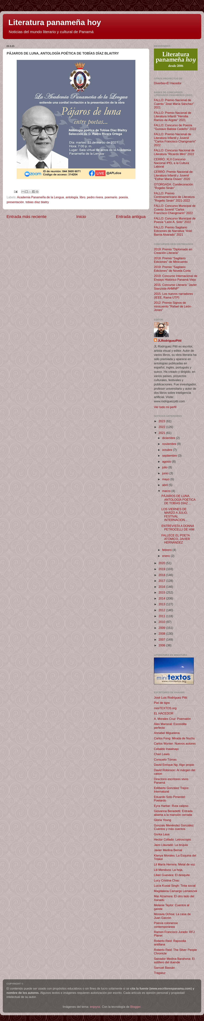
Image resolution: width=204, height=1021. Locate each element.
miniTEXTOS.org (165, 708)
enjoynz (95, 1006)
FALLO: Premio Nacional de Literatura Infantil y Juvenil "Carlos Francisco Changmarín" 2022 (175, 139)
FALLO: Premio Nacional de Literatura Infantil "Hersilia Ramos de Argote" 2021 (172, 116)
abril (165, 485)
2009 (162, 627)
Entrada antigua (131, 216)
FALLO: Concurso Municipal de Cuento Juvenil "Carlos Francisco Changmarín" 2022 (174, 209)
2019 (162, 569)
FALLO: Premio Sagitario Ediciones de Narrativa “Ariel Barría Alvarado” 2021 (173, 231)
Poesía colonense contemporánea (166, 924)
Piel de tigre (162, 702)
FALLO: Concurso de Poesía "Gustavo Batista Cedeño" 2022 (175, 127)
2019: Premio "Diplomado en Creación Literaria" (173, 251)
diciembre (169, 438)
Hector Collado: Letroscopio (172, 839)
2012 (162, 610)
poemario (111, 197)
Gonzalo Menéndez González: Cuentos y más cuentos (174, 827)
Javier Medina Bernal (168, 850)
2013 (162, 604)
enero (166, 555)
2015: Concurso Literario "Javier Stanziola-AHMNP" (175, 286)
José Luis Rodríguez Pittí (170, 697)
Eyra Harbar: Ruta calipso (171, 805)
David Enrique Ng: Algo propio (174, 764)
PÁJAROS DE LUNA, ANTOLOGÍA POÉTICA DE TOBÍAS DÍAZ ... (178, 499)
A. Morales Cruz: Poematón (172, 718)
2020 (162, 563)
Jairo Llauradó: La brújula (171, 845)
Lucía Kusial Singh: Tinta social (174, 885)
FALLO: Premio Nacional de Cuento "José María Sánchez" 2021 (174, 103)
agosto (167, 461)
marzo (166, 491)
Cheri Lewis (162, 754)
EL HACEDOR (163, 713)
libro (82, 197)
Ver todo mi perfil (165, 407)
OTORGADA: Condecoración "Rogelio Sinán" (173, 186)
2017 (162, 580)
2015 (162, 592)
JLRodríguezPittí (170, 340)
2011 (162, 616)
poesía (123, 197)
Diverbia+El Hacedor (168, 83)
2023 (162, 421)
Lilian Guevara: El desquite (172, 875)
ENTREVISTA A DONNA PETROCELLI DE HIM (177, 527)
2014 (162, 598)
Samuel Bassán (164, 967)
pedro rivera (95, 197)
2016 (162, 586)
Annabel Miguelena (167, 733)
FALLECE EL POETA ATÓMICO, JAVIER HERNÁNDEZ (175, 539)
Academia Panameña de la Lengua (40, 197)
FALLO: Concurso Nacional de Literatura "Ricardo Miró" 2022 (174, 152)
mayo (166, 479)
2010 (162, 622)
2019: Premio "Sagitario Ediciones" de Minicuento (170, 260)
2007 (162, 639)
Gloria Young (162, 820)
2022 (162, 427)
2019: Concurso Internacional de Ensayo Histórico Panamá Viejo (175, 277)
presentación (15, 202)
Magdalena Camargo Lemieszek (175, 891)
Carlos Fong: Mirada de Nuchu (174, 738)
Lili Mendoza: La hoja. (168, 869)
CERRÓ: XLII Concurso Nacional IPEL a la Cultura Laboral (171, 163)
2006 (162, 645)
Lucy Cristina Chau (166, 880)
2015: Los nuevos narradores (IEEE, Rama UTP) (173, 295)
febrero (167, 550)
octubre (167, 449)
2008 (162, 633)
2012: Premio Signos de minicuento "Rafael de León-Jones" (173, 306)
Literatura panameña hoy (54, 22)
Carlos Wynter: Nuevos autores (175, 743)
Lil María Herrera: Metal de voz (174, 864)
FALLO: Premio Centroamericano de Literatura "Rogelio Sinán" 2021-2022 (174, 197)
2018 (162, 575)
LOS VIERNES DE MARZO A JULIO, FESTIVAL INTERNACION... (174, 514)
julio (165, 467)
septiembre (170, 455)
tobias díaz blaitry (37, 202)
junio (165, 473)
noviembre (169, 443)
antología (72, 197)
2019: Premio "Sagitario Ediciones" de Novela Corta (172, 268)
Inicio (81, 216)
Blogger (135, 1006)
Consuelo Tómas (165, 759)
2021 (162, 433)
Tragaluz (159, 972)
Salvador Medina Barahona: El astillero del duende (174, 960)
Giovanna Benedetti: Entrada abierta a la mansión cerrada (173, 812)
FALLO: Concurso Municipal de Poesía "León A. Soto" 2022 (174, 220)
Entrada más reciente (26, 216)
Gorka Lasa (162, 834)
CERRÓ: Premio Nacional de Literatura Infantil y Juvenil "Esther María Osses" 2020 (173, 175)
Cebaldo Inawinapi (166, 749)
